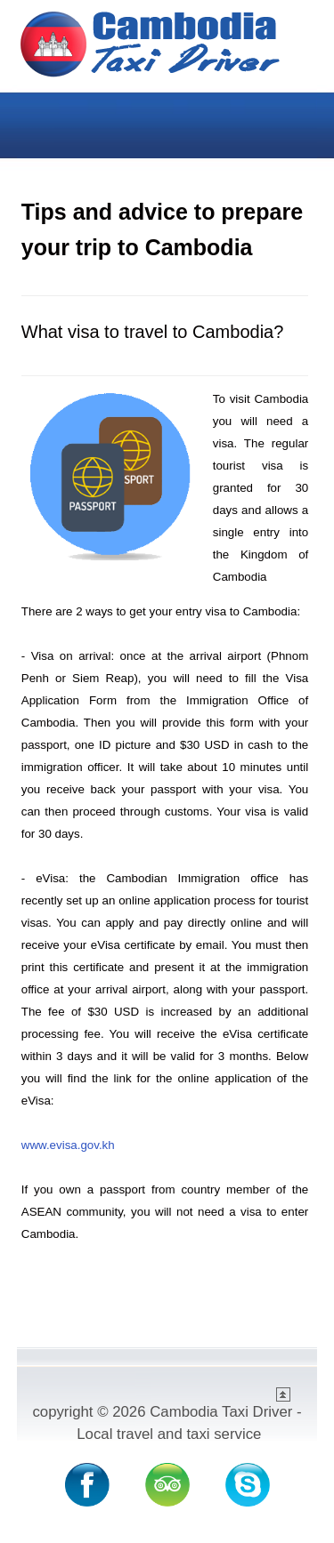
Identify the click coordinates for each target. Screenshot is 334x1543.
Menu (294, 119)
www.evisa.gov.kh (68, 1145)
